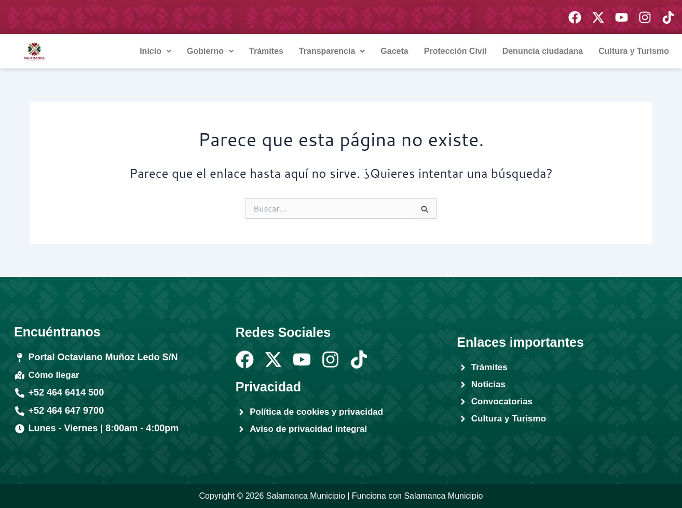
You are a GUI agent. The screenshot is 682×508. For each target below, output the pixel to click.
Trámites (266, 51)
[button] (155, 51)
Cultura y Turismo (633, 51)
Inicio (155, 51)
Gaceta (394, 51)
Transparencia (332, 51)
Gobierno (210, 51)
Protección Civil (455, 51)
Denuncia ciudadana (542, 51)
